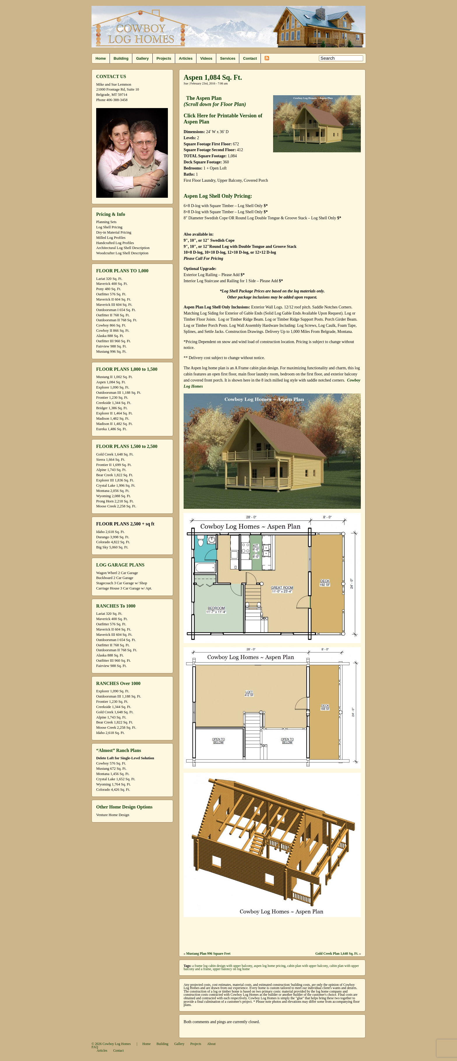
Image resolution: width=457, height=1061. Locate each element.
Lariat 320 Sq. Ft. (109, 279)
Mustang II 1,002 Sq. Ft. (114, 377)
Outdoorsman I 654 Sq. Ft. (116, 310)
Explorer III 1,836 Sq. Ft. (115, 480)
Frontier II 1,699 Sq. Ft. (113, 465)
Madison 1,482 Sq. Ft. (112, 418)
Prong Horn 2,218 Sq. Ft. (115, 501)
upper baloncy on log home (231, 969)
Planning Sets (106, 222)
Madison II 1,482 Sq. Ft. (114, 424)
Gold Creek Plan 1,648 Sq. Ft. (336, 954)
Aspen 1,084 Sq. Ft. (111, 382)
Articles (186, 58)
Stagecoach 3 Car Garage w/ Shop (121, 583)
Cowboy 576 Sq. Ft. (111, 763)
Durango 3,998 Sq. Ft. (112, 537)
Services (227, 58)
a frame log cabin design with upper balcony (222, 966)
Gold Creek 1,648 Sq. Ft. (114, 454)
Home (101, 58)
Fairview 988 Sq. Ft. (111, 346)
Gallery (142, 58)
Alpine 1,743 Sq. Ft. (111, 470)
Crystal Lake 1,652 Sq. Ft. (115, 779)
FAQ (95, 1047)
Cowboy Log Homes (117, 1044)
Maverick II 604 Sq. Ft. (113, 299)
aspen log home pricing (270, 966)
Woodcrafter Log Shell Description (122, 253)
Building (121, 58)
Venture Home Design (112, 815)
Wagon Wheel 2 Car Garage (117, 573)
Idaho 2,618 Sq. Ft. (110, 532)
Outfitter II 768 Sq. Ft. (113, 315)
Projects (164, 58)
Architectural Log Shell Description (123, 248)
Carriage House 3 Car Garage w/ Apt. (124, 588)
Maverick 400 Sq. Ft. (112, 284)
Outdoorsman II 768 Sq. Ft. (116, 320)
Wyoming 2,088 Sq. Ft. (113, 496)
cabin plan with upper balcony (307, 966)
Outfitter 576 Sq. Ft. (111, 294)
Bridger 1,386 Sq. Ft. (112, 408)
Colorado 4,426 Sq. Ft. (113, 790)
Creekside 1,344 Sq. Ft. (113, 403)
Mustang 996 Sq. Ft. (111, 351)
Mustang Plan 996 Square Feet (208, 954)
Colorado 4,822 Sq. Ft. (113, 542)
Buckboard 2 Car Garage (114, 578)
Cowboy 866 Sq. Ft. (111, 325)
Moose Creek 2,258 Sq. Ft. (116, 506)
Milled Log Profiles (111, 238)
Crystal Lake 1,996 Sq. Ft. (115, 485)
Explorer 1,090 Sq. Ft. (112, 387)
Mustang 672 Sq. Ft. (111, 769)
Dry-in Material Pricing (113, 232)
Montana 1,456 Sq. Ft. (112, 774)
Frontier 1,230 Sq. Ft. (112, 398)
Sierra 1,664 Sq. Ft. (110, 460)
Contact (250, 58)
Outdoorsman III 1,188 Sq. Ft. (118, 393)
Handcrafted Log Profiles (115, 243)
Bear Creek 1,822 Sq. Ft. (114, 475)
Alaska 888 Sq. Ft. (110, 336)
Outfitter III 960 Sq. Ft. (113, 341)
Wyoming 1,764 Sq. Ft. (113, 784)
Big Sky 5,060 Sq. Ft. (112, 547)
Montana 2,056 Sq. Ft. (112, 491)
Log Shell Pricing (109, 227)
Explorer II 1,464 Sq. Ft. (114, 413)
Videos (206, 58)
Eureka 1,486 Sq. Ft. (111, 429)
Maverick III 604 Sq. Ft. (114, 305)
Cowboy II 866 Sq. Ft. (112, 331)
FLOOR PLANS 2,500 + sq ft (125, 523)
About (211, 1044)
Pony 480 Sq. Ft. (108, 289)
